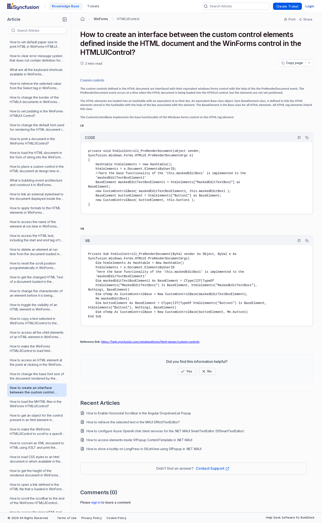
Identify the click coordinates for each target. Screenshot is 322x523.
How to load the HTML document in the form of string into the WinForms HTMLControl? (36, 54)
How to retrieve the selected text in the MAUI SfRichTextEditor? (133, 422)
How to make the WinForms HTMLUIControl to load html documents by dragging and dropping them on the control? (32, 248)
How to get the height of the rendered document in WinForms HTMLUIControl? (34, 372)
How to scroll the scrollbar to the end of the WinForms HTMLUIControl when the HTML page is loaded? (37, 400)
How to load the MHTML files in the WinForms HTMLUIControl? (35, 303)
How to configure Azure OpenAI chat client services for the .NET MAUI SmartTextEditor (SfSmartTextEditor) (165, 431)
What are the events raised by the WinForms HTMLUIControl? (35, 497)
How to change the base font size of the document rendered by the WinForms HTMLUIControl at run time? (37, 275)
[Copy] (305, 137)
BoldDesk (307, 517)
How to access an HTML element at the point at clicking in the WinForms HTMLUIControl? (36, 262)
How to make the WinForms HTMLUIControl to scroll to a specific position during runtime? (37, 331)
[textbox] (41, 30)
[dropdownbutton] (309, 62)
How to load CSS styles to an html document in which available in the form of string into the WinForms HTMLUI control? (35, 358)
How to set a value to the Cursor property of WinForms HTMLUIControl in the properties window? (33, 428)
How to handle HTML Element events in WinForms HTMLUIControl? (37, 455)
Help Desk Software (280, 517)
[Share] (305, 19)
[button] (64, 19)
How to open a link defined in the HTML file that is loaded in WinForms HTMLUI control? (36, 386)
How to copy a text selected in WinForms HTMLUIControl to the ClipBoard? (33, 220)
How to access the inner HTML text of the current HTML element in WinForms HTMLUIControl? (36, 414)
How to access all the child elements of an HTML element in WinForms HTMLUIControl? (37, 234)
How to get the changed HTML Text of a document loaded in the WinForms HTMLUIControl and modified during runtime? (36, 179)
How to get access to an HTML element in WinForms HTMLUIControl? (32, 483)
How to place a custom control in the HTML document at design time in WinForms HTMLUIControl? (37, 68)
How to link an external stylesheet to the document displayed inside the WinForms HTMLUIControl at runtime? (37, 96)
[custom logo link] (23, 6)
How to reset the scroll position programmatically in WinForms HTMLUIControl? (33, 165)
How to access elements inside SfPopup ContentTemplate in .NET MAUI (139, 440)
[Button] (207, 371)
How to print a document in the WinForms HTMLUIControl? (32, 40)
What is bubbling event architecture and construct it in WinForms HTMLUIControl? (36, 82)
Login (309, 6)
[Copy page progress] (292, 62)
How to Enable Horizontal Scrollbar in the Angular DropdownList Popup (139, 413)
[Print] (290, 19)
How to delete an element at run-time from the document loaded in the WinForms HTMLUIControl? (34, 151)
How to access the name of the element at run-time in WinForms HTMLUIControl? (33, 123)
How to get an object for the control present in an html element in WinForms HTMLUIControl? (36, 317)
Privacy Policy (91, 518)
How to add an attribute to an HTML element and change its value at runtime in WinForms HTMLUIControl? (37, 510)
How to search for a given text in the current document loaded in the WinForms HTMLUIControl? (37, 469)
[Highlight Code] (297, 137)
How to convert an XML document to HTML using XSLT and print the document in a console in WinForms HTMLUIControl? (37, 345)
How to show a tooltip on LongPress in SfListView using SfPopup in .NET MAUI (144, 449)
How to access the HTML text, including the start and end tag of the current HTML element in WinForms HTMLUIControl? (37, 137)
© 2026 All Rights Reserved (28, 518)
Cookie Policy (116, 518)
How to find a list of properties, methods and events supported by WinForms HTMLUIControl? (35, 441)
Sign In (96, 502)
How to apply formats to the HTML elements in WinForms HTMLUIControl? (35, 109)
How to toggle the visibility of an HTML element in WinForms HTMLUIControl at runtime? (33, 206)
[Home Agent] (82, 19)
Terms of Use (67, 518)
